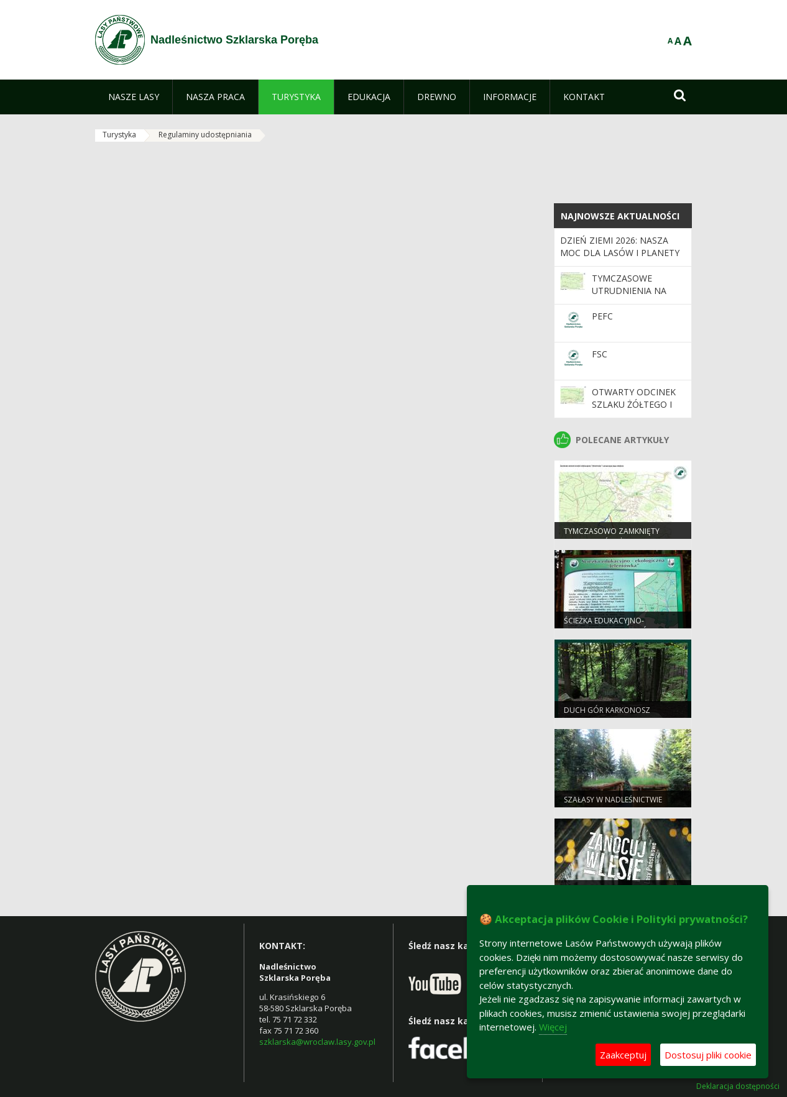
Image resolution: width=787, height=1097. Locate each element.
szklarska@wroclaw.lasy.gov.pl (317, 1041)
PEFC (602, 316)
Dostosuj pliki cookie (708, 1055)
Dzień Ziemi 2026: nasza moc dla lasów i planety (619, 246)
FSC (599, 354)
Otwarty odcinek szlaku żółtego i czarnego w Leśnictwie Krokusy (638, 411)
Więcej (553, 1027)
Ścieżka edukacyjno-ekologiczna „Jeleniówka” (615, 625)
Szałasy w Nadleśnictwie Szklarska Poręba (613, 804)
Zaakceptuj (623, 1055)
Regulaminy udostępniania (205, 134)
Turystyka (119, 134)
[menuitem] (133, 97)
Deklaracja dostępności (738, 1086)
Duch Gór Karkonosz (607, 710)
